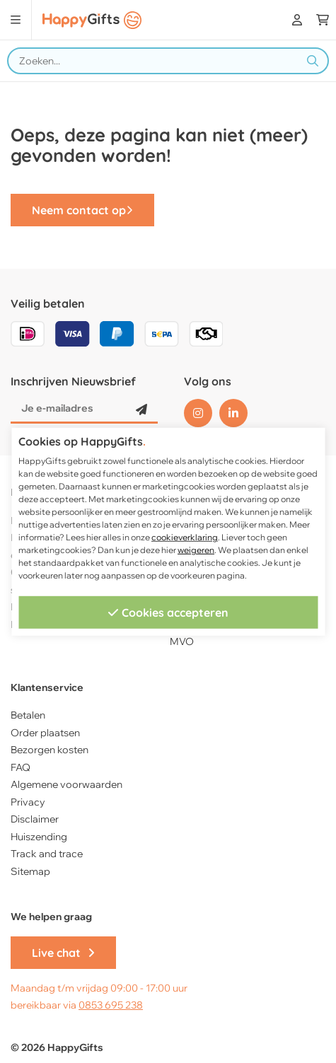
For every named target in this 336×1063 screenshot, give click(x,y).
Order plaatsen (45, 732)
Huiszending (39, 836)
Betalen (28, 715)
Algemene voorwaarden (66, 784)
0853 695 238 (111, 1005)
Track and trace (47, 853)
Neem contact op (82, 210)
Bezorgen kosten (49, 749)
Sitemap (30, 871)
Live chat (63, 953)
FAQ (20, 767)
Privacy (28, 802)
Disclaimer (35, 819)
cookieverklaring (184, 537)
